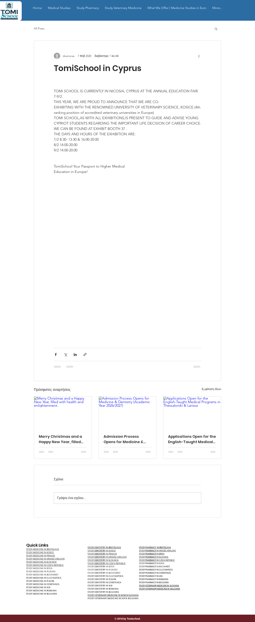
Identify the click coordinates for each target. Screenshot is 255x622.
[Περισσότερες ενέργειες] (198, 56)
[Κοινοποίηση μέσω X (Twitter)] (65, 354)
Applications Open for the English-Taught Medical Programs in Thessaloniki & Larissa (192, 439)
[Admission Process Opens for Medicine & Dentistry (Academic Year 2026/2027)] (127, 413)
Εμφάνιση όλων (211, 389)
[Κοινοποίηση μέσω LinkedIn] (75, 354)
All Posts (39, 28)
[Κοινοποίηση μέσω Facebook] (56, 354)
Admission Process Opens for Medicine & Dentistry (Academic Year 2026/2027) (123, 439)
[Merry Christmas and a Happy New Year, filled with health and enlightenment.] (63, 413)
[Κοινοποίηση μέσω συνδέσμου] (85, 354)
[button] (59, 8)
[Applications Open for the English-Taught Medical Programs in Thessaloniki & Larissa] (192, 413)
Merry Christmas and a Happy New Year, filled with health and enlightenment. (60, 439)
